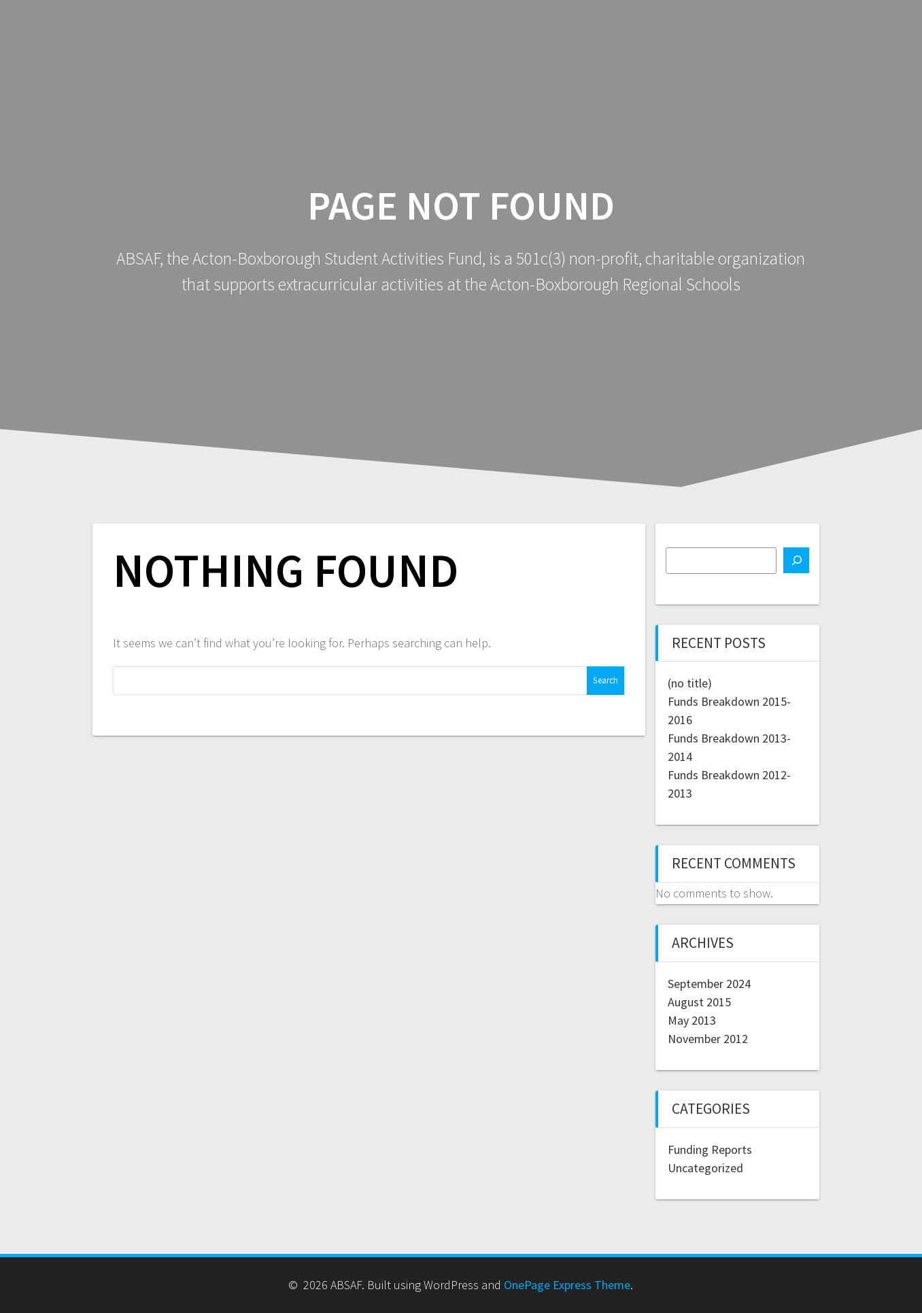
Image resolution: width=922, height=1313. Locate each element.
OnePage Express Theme (567, 1285)
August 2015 (699, 1002)
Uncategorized (705, 1168)
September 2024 (709, 983)
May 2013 (692, 1020)
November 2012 (708, 1038)
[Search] (796, 560)
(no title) (690, 683)
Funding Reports (710, 1149)
